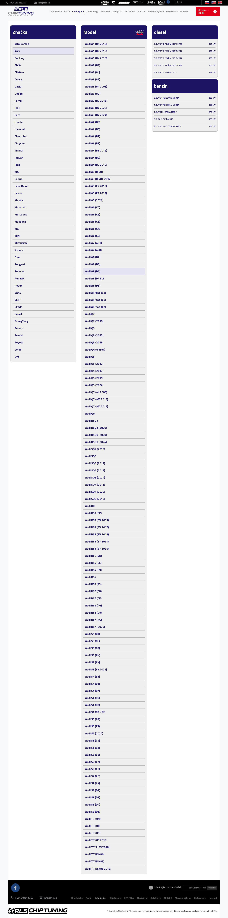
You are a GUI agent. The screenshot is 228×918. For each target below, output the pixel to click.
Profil (67, 11)
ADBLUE (141, 11)
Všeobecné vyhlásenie (141, 910)
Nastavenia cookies (190, 910)
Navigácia (117, 11)
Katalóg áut (78, 11)
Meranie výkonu (156, 11)
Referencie (172, 11)
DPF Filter (105, 11)
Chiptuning (92, 11)
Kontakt (184, 11)
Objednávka (56, 11)
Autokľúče (130, 11)
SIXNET (214, 910)
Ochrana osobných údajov (166, 910)
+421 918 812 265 (24, 898)
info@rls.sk (52, 898)
